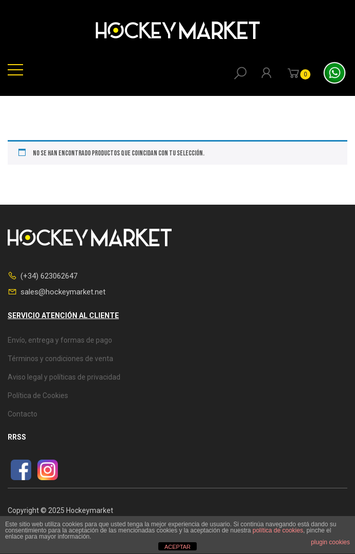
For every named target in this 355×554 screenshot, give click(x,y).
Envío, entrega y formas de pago (60, 340)
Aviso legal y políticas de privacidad (64, 377)
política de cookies (278, 530)
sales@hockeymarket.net (63, 291)
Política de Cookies (38, 395)
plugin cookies (330, 542)
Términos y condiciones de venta (60, 358)
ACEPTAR (177, 547)
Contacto (22, 414)
